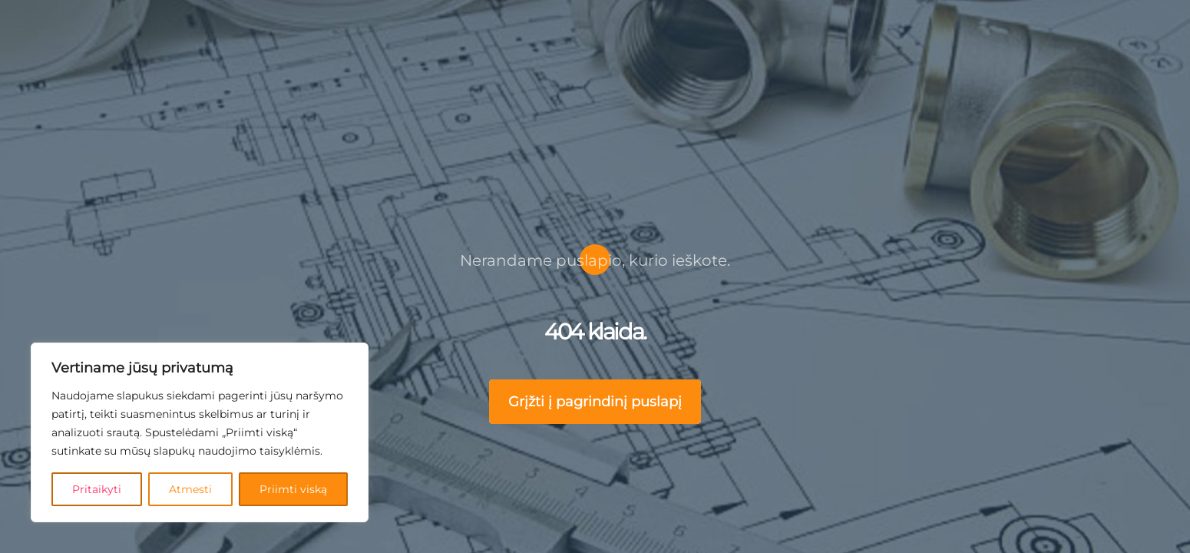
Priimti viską (294, 489)
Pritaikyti (97, 489)
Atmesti (192, 489)
